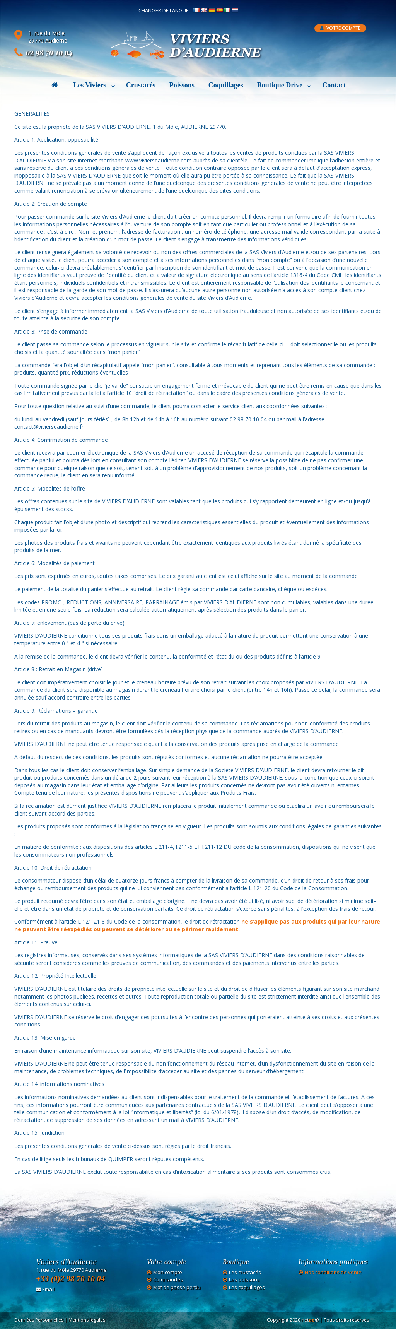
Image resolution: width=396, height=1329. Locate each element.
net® (310, 1320)
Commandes (168, 1279)
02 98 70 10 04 (49, 52)
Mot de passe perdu (177, 1287)
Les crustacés (245, 1272)
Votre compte (340, 28)
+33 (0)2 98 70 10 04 (70, 1278)
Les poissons (244, 1279)
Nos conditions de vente (333, 1272)
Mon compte (167, 1272)
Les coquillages (247, 1287)
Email (45, 1289)
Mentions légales (86, 1320)
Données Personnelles (38, 1320)
